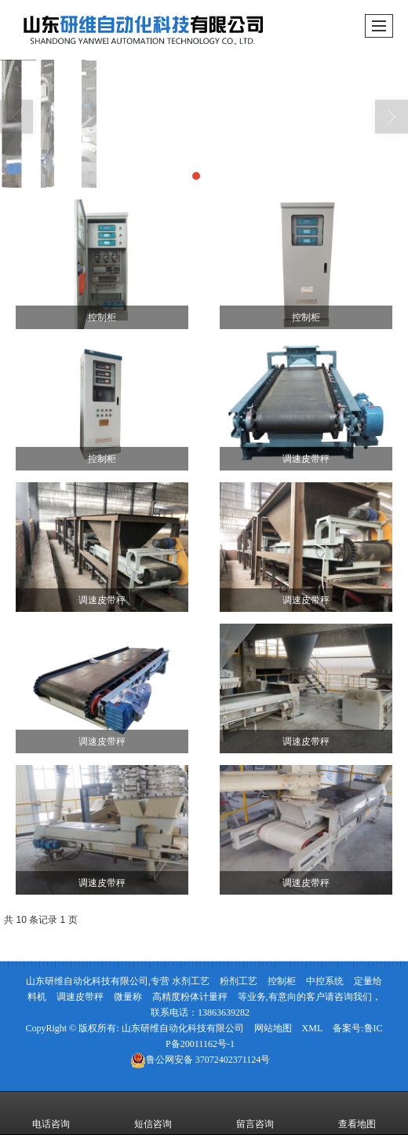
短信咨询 (153, 1113)
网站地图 (273, 1028)
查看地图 (357, 1113)
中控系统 (325, 981)
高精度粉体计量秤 (190, 996)
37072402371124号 (200, 1059)
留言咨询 (255, 1113)
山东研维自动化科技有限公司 (183, 1028)
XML (312, 1028)
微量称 (128, 996)
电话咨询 (51, 1113)
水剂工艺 (190, 981)
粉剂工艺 (238, 981)
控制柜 (282, 981)
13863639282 (224, 1012)
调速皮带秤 (80, 996)
